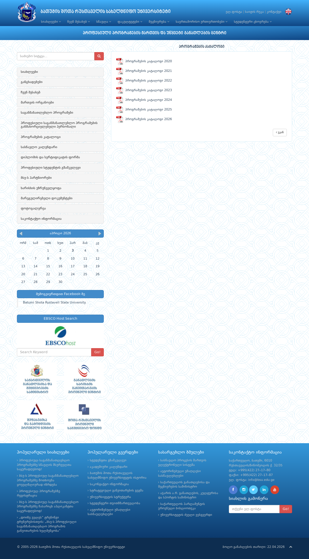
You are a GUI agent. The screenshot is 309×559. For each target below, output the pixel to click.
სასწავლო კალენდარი (39, 147)
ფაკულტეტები (130, 21)
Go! (97, 352)
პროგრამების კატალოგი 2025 (144, 109)
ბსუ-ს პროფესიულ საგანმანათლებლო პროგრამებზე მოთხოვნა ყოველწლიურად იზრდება (47, 480)
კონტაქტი (274, 12)
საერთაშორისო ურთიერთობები (201, 21)
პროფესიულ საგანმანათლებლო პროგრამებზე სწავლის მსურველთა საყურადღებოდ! (44, 465)
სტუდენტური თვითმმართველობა (115, 503)
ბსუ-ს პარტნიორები (36, 177)
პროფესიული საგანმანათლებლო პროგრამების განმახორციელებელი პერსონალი (59, 124)
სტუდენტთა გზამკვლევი (108, 460)
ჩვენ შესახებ (78, 21)
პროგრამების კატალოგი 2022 (144, 80)
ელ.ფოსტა (234, 12)
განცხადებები (31, 82)
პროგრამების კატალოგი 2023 (144, 90)
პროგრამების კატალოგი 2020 (144, 61)
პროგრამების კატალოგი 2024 (144, 100)
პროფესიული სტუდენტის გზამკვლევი (51, 167)
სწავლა (103, 21)
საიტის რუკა (254, 12)
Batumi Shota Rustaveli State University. (54, 302)
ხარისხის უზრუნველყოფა (41, 188)
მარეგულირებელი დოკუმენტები (46, 198)
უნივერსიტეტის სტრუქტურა (110, 497)
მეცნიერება (159, 21)
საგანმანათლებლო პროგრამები (47, 112)
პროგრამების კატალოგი (41, 137)
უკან (280, 132)
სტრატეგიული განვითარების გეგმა (116, 490)
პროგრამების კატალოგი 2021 (144, 71)
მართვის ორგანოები (37, 102)
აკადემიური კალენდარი (108, 467)
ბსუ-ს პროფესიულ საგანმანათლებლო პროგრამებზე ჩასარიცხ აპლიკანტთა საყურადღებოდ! (47, 507)
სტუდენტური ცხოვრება (253, 21)
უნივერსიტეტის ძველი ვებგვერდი (186, 515)
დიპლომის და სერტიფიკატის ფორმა (50, 157)
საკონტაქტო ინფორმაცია (41, 219)
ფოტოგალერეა (33, 208)
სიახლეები (51, 21)
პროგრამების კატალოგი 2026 (144, 119)
